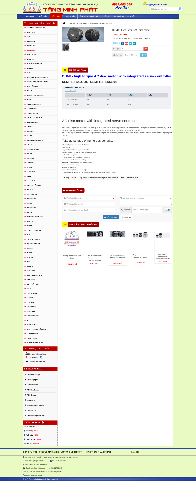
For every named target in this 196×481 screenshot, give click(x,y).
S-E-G (29, 289)
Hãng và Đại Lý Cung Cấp (124, 16)
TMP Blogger (31, 395)
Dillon (29, 91)
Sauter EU (31, 271)
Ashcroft (31, 41)
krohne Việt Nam (34, 185)
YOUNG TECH (32, 338)
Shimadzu (30, 280)
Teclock (30, 302)
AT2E (28, 37)
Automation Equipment (34, 405)
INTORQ (29, 154)
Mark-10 (30, 190)
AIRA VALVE (31, 32)
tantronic (31, 311)
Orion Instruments (35, 217)
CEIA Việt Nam (32, 86)
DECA (29, 100)
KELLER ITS (31, 181)
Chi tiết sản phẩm (77, 70)
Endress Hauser (34, 104)
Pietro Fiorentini (34, 230)
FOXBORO (30, 127)
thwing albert (33, 316)
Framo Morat (32, 113)
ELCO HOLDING (32, 109)
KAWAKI (30, 163)
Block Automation (34, 64)
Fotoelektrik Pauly (35, 118)
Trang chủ (29, 16)
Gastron (30, 131)
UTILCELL (30, 320)
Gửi (143, 55)
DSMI (74, 178)
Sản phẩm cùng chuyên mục (83, 224)
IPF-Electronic (33, 149)
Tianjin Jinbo (32, 293)
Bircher (30, 68)
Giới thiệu (43, 16)
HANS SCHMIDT (32, 122)
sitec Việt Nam (32, 284)
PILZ (28, 235)
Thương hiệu (70, 16)
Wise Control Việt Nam (36, 329)
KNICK (29, 176)
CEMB (29, 73)
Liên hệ (106, 16)
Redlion (30, 257)
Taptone (30, 298)
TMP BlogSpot (31, 380)
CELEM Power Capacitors (37, 77)
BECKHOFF (31, 59)
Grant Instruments (35, 140)
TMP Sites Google (32, 374)
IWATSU (29, 136)
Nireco (29, 226)
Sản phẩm (56, 16)
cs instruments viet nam (37, 82)
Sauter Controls (34, 275)
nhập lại (126, 217)
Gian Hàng (30, 400)
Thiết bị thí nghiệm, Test (34, 415)
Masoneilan (32, 194)
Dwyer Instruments (35, 95)
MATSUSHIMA (32, 199)
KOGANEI (30, 158)
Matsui (29, 203)
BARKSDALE (31, 46)
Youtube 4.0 (30, 410)
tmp (122, 178)
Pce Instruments (34, 244)
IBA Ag (29, 145)
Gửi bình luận (110, 217)
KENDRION (31, 172)
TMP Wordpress (32, 390)
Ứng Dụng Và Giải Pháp (89, 16)
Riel (28, 262)
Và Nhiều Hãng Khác (35, 343)
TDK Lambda (32, 307)
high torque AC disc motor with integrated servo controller (99, 178)
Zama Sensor (32, 334)
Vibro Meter (32, 325)
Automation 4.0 (31, 385)
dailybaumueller (132, 178)
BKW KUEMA (31, 55)
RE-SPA (29, 253)
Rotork (30, 248)
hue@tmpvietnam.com (35, 361)
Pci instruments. (34, 239)
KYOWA (29, 167)
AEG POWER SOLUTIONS (36, 28)
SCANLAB (30, 266)
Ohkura (30, 221)
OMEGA (29, 212)
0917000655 (34, 357)
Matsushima (32, 208)
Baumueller (32, 50)
